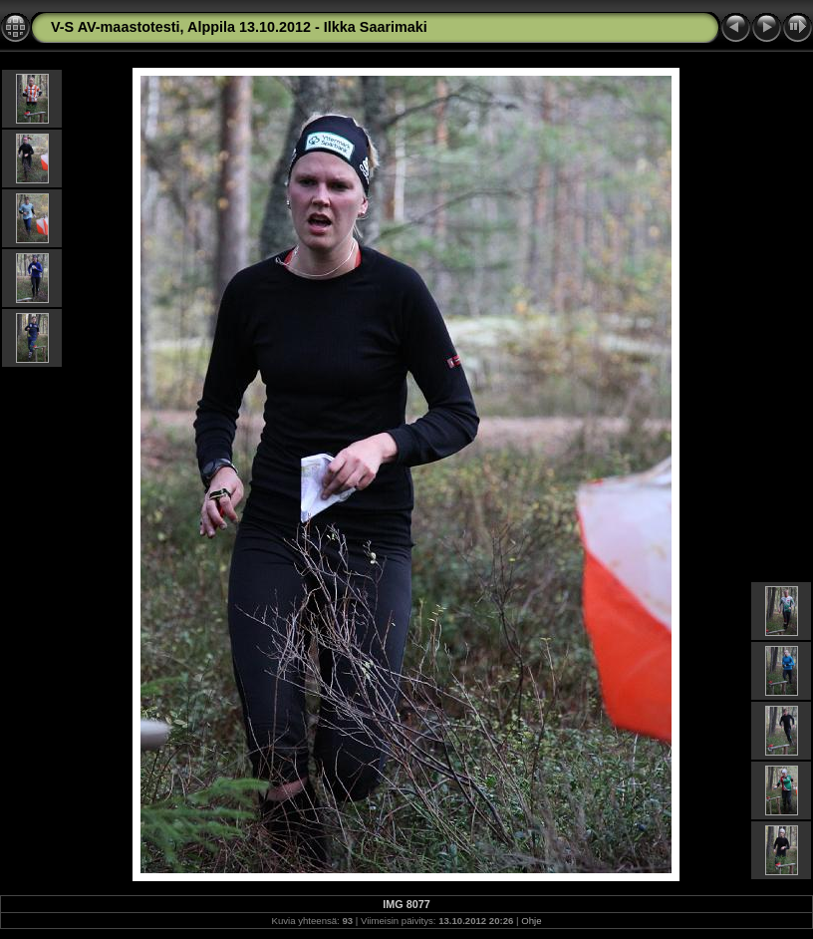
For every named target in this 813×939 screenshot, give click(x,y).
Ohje (531, 920)
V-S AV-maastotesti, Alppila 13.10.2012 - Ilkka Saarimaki (239, 27)
